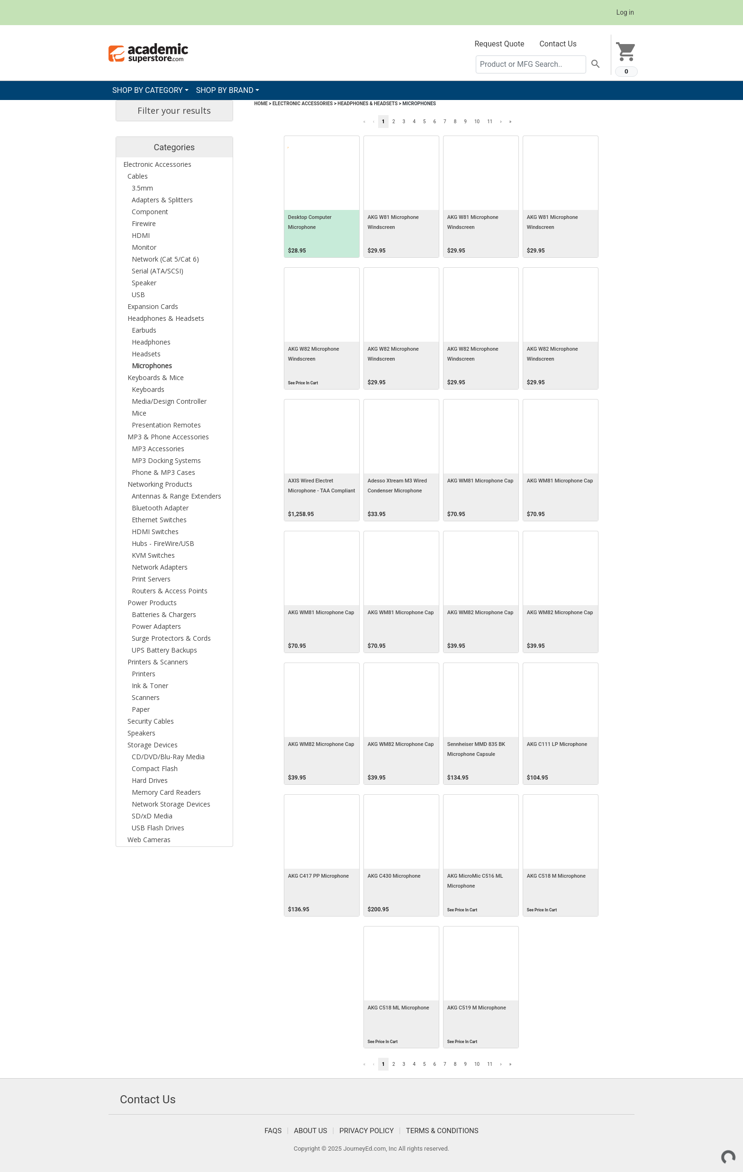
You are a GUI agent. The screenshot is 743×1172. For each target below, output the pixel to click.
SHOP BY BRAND (225, 90)
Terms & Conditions (442, 1131)
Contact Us (558, 43)
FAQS (272, 1131)
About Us (310, 1131)
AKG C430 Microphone (394, 876)
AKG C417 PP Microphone (318, 876)
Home (261, 103)
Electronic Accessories (302, 103)
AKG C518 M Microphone (556, 876)
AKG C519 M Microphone (476, 1008)
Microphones (419, 103)
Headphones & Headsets (367, 103)
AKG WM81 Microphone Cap (480, 481)
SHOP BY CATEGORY (147, 90)
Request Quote (500, 43)
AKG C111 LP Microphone (557, 744)
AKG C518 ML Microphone (398, 1008)
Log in (625, 12)
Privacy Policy (366, 1131)
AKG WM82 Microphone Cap (480, 612)
